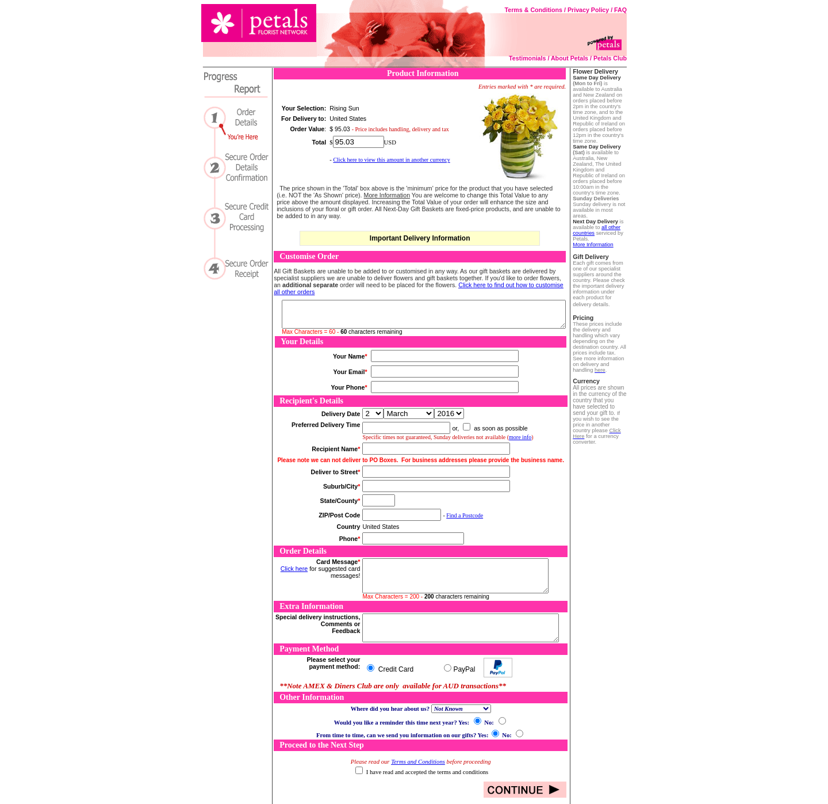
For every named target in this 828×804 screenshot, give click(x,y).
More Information (593, 244)
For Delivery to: (303, 118)
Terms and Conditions (418, 762)
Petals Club (610, 58)
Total (319, 142)
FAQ (620, 9)
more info (520, 437)
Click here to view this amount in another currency (391, 160)
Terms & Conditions (533, 9)
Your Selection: (304, 108)
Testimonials (527, 58)
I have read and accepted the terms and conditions (427, 772)
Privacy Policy (588, 9)
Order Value (307, 128)
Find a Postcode (464, 515)
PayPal (464, 669)
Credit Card (394, 669)
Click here (294, 568)
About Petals (569, 58)
